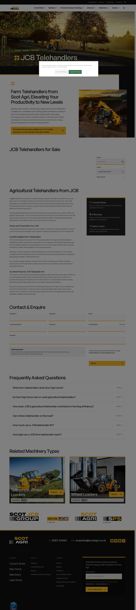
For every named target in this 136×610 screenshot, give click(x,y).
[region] (68, 69)
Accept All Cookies (75, 72)
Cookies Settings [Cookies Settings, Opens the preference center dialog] (61, 72)
